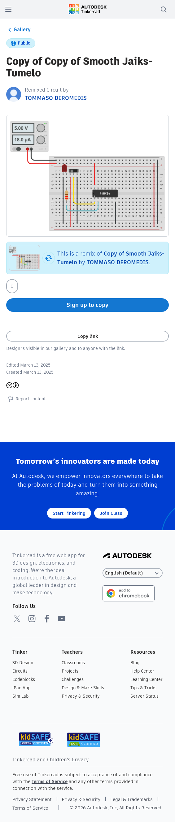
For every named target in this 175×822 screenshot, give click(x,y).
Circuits (20, 671)
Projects (70, 671)
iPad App (21, 688)
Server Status (144, 696)
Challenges (73, 679)
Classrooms (73, 663)
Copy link (87, 336)
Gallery (18, 29)
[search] (163, 9)
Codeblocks (23, 679)
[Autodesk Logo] (127, 556)
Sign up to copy (87, 305)
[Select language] (132, 573)
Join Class (111, 513)
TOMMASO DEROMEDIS (56, 98)
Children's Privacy (68, 759)
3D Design (22, 663)
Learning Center (146, 679)
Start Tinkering (69, 513)
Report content (26, 398)
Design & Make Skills (83, 688)
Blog (134, 663)
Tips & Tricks (143, 688)
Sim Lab (20, 696)
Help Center (142, 671)
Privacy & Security (81, 696)
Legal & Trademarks (131, 799)
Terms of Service (50, 781)
